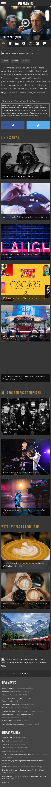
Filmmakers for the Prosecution (13, 724)
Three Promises (7, 708)
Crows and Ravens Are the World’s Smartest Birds (18, 754)
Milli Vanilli (5, 695)
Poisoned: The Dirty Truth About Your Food (17, 698)
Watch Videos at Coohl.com (20, 526)
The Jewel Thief (7, 691)
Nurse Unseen (7, 721)
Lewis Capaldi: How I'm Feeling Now (14, 711)
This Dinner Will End (9, 688)
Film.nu (4, 748)
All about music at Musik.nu (21, 393)
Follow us (5, 744)
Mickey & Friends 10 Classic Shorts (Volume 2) (17, 715)
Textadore (5, 782)
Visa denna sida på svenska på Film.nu (17, 53)
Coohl (4, 751)
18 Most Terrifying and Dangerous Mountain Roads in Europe (23, 761)
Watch (4, 767)
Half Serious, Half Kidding (11, 704)
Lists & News (10, 137)
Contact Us (6, 741)
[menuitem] (5, 673)
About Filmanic (7, 737)
